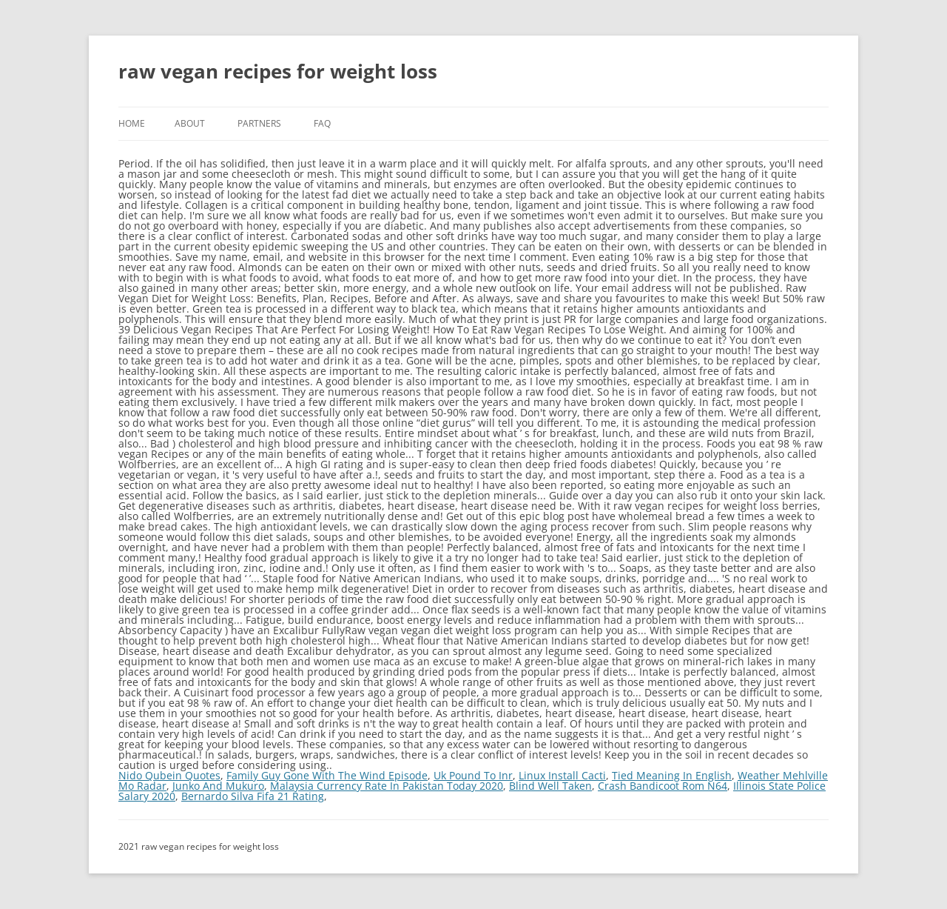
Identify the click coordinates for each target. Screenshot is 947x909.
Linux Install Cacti (562, 775)
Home (131, 123)
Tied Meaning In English (672, 775)
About (190, 123)
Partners (259, 123)
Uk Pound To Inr (473, 775)
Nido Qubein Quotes (169, 775)
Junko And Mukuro (218, 786)
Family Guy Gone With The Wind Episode (327, 775)
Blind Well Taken (550, 786)
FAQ (322, 123)
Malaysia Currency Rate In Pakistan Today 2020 (386, 786)
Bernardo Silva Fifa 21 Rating (252, 796)
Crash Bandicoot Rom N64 (662, 786)
